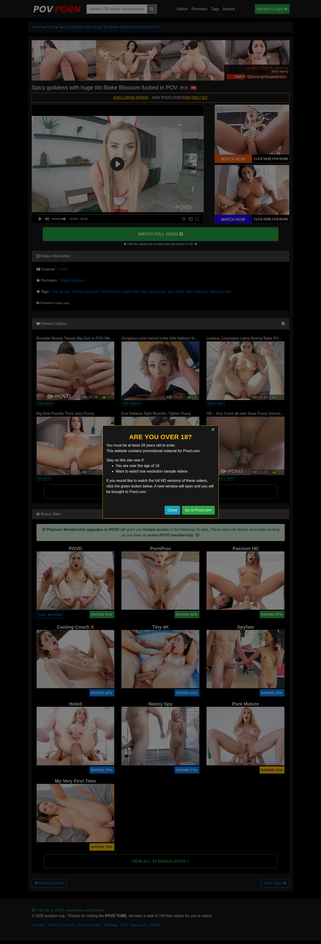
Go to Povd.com (198, 510)
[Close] (213, 429)
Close (172, 510)
